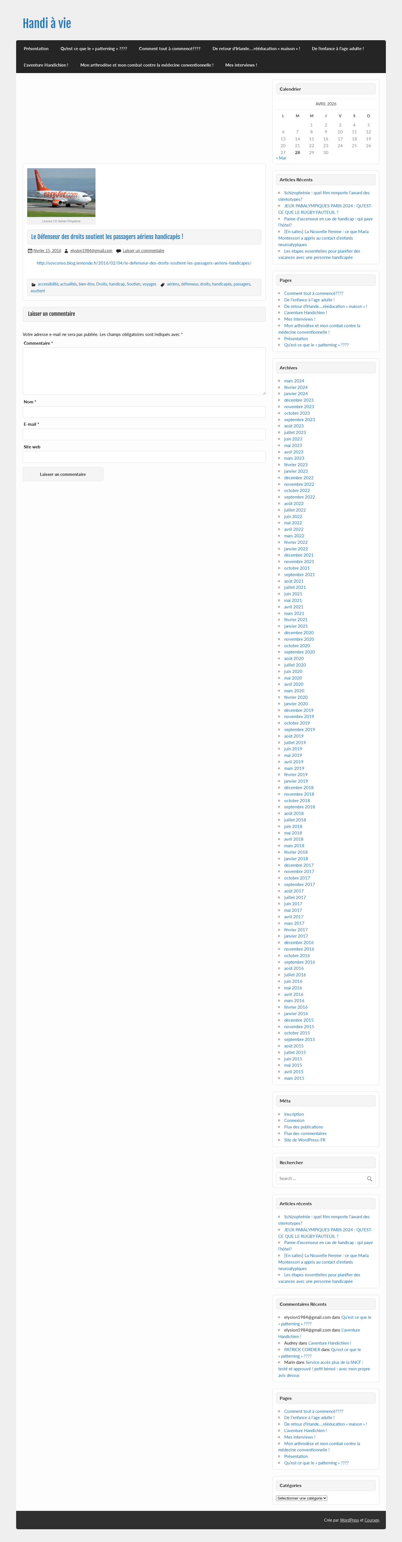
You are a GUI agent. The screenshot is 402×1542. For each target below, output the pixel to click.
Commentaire (38, 343)
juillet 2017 (295, 897)
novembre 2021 (299, 561)
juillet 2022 (295, 509)
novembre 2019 (299, 716)
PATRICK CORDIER (302, 1349)
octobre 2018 (297, 800)
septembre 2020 (299, 651)
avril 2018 (293, 839)
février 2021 (296, 619)
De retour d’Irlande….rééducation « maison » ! (256, 48)
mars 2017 (294, 923)
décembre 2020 (299, 632)
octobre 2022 (297, 490)
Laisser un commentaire (143, 250)
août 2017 (294, 890)
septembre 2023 (299, 419)
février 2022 (296, 542)
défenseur (189, 284)
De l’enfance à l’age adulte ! (338, 48)
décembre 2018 (299, 787)
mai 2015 (293, 1065)
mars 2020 (294, 690)
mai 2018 (293, 832)
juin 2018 (293, 826)
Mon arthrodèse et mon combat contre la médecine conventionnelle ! (146, 64)
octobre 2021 (297, 567)
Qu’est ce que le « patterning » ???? (94, 48)
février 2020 (296, 697)
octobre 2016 (297, 955)
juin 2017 (293, 903)
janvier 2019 (296, 780)
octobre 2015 (297, 1032)
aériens (173, 284)
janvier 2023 (296, 471)
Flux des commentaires (305, 1133)
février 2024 (296, 387)
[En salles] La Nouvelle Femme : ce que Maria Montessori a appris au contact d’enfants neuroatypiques (323, 238)
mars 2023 (294, 458)
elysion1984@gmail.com (91, 250)
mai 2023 (293, 445)
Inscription (294, 1114)
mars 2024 (294, 380)
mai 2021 (293, 600)
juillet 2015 (295, 1052)
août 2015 (294, 1045)
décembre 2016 (299, 942)
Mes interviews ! (241, 64)
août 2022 (294, 503)
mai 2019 (293, 755)
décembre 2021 (299, 554)
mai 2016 (293, 987)
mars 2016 (294, 1000)
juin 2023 (293, 438)
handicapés (222, 284)
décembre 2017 (299, 865)
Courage (372, 1520)
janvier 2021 (296, 626)
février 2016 (296, 1006)
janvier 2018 (296, 858)
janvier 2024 (296, 393)
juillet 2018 (295, 819)
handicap (117, 284)
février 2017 (296, 929)
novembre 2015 (299, 1026)
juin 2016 (293, 981)
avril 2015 (293, 1071)
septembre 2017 (299, 884)
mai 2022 (293, 522)
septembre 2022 (299, 496)
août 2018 (294, 813)
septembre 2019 (299, 729)
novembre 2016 (299, 948)
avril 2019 (293, 761)
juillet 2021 (295, 587)
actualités (68, 284)
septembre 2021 (299, 574)
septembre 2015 (299, 1039)
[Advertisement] (144, 121)
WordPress (349, 1520)
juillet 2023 (295, 432)
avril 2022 (293, 529)
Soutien (133, 284)
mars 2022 (294, 535)
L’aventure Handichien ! (46, 64)
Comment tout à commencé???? (169, 48)
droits (205, 284)
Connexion (294, 1120)
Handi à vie (47, 23)
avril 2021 (293, 606)
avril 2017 (293, 916)
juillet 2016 (295, 974)
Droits (101, 284)
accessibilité (48, 284)
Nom (30, 402)
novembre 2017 (299, 871)
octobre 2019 (297, 722)
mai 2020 (293, 677)
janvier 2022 (296, 548)
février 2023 (296, 464)
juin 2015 (293, 1058)
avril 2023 (293, 451)
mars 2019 (294, 768)
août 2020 (294, 658)
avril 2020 (293, 684)
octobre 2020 (297, 645)
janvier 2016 (296, 1013)
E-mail (31, 424)
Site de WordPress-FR (304, 1139)
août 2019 (294, 735)
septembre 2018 (299, 806)
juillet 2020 (295, 664)
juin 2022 (293, 516)
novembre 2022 (299, 484)
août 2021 (294, 580)
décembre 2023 (299, 399)
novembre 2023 (299, 406)
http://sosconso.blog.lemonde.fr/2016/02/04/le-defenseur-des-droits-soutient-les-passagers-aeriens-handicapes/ (144, 262)
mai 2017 (293, 910)
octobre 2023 (297, 413)
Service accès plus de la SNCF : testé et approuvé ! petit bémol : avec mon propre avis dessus (324, 1369)
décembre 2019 (299, 710)
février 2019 (296, 774)
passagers (242, 284)
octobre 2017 (297, 877)
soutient (38, 290)
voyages (149, 284)
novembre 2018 (299, 793)
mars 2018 (294, 845)
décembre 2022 (299, 477)
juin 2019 (293, 748)
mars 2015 (294, 1078)
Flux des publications (303, 1126)
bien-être (86, 284)
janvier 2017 (296, 935)
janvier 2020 (296, 703)
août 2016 (294, 968)
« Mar (281, 157)
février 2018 (296, 852)
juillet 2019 (295, 742)
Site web (32, 447)
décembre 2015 (299, 1020)
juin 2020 (293, 671)
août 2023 (294, 425)
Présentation (36, 48)
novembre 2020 (299, 639)
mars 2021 (294, 613)
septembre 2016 (299, 961)
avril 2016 (293, 994)
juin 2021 (293, 593)
